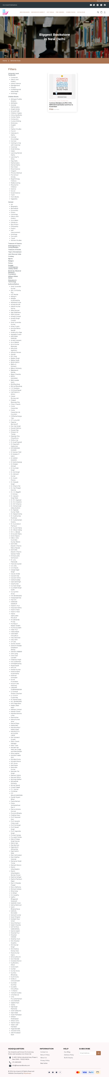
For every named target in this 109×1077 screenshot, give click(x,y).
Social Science (15, 193)
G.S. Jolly (14, 566)
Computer (14, 77)
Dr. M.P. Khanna (16, 504)
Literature (14, 222)
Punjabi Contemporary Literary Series (13, 267)
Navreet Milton (16, 777)
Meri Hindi (14, 167)
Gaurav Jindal (15, 574)
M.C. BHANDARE (16, 701)
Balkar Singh (15, 360)
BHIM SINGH (15, 362)
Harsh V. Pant (15, 612)
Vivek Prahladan (16, 1015)
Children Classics (16, 113)
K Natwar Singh (16, 659)
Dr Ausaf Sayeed (16, 442)
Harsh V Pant (15, 610)
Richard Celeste (16, 889)
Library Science (16, 83)
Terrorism (14, 236)
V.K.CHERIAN (15, 1001)
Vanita (13, 1005)
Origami (13, 171)
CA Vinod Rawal (16, 390)
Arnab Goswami (16, 340)
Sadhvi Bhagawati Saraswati (14, 899)
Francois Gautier (16, 564)
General (10, 202)
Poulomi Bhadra (16, 813)
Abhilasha (14, 103)
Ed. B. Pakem (15, 536)
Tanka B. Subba (16, 993)
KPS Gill (13, 667)
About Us (43, 1057)
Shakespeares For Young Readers (14, 246)
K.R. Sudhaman (16, 661)
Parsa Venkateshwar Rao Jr (15, 805)
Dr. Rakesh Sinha (16, 514)
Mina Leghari (15, 753)
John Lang (14, 653)
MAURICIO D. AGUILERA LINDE (15, 733)
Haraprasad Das (16, 598)
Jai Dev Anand (15, 643)
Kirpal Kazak (15, 665)
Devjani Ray (15, 430)
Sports (10, 258)
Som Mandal (15, 959)
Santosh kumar (16, 915)
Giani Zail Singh (16, 582)
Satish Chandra (16, 925)
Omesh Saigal (15, 787)
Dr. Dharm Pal (15, 486)
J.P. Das (13, 641)
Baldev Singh (15, 358)
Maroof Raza (15, 723)
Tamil (13, 195)
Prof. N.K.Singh (16, 825)
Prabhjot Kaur (15, 815)
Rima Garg (14, 891)
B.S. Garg (14, 356)
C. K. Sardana (15, 388)
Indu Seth (14, 639)
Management (15, 85)
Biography (14, 206)
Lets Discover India (14, 254)
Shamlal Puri (15, 933)
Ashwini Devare (16, 352)
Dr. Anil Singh (15, 472)
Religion (11, 261)
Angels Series (15, 109)
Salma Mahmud (16, 905)
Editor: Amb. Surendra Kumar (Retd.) (15, 540)
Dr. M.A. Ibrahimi (16, 502)
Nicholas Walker (16, 779)
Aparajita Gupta (16, 334)
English (13, 125)
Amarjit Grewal (16, 316)
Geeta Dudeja (15, 580)
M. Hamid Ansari (16, 699)
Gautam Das (15, 576)
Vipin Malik (14, 1013)
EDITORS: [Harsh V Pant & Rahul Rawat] (16, 546)
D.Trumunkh (15, 420)
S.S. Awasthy (15, 895)
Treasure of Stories (14, 249)
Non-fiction (14, 224)
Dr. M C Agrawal (16, 500)
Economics (14, 210)
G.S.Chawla (14, 568)
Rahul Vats (14, 843)
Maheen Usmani (16, 709)
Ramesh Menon (16, 865)
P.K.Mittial (14, 791)
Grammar (14, 147)
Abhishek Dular (16, 302)
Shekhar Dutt (15, 939)
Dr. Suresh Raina (16, 528)
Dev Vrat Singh (16, 426)
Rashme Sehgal (16, 877)
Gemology (14, 214)
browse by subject (38, 12)
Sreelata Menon (16, 961)
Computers (14, 119)
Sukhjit (13, 969)
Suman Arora (15, 971)
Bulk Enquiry (68, 1057)
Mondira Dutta (16, 759)
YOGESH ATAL (15, 1031)
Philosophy (14, 226)
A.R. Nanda (14, 294)
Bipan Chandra (16, 374)
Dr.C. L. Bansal (15, 532)
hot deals (50, 12)
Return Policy (45, 1055)
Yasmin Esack (15, 1023)
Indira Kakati (15, 631)
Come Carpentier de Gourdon (15, 412)
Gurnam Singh (16, 586)
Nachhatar (14, 765)
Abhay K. (14, 296)
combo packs (70, 12)
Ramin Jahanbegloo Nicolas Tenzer (16, 873)
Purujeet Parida (16, 837)
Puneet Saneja (16, 835)
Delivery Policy (69, 1055)
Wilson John (15, 1021)
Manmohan (14, 717)
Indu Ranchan (15, 637)
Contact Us (44, 1052)
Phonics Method (16, 173)
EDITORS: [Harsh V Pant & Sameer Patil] (16, 552)
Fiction (13, 212)
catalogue (81, 12)
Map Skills (14, 161)
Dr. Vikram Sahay (16, 530)
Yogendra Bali (15, 1029)
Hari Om (13, 600)
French (13, 131)
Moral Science (15, 169)
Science (13, 189)
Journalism (14, 220)
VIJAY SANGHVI (16, 1011)
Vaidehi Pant (15, 1003)
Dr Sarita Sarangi (16, 462)
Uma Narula (15, 995)
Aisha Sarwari (15, 310)
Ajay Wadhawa (16, 312)
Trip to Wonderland (14, 252)
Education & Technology (12, 281)
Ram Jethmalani (16, 855)
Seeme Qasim (15, 931)
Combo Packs (15, 117)
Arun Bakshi (15, 342)
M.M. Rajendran (16, 703)
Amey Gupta (15, 326)
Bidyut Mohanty (16, 368)
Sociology (14, 93)
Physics (13, 87)
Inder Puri (14, 629)
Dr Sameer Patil (16, 452)
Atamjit (13, 354)
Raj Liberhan (15, 845)
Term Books (15, 197)
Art (12, 204)
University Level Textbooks (13, 74)
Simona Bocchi (16, 957)
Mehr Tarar (14, 745)
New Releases (25, 12)
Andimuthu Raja (16, 332)
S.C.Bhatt (14, 893)
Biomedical (14, 208)
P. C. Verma (14, 789)
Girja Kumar (15, 584)
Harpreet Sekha (16, 608)
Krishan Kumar (16, 669)
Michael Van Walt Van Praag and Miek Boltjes (16, 749)
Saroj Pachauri (15, 923)
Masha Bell (14, 725)
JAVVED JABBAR (16, 651)
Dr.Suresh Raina (16, 534)
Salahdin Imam (16, 903)
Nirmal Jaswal (15, 785)
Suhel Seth (14, 967)
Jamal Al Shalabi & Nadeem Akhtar (16, 647)
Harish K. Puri (15, 606)
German (13, 141)
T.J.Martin (14, 991)
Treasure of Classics (15, 243)
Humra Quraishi (16, 627)
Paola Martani (15, 801)
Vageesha (14, 199)
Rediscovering (15, 183)
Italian (13, 151)
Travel (13, 238)
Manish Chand (15, 711)
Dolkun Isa (14, 440)
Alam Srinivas (15, 314)
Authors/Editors (13, 284)
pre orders (60, 12)
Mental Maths (15, 165)
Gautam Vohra (15, 578)
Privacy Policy (45, 1060)
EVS (12, 127)
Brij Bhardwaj (15, 384)
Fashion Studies (16, 129)
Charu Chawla (15, 404)
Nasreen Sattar (16, 775)
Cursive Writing (16, 121)
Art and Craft (15, 111)
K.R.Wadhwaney (16, 663)
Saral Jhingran (15, 917)
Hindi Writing (15, 149)
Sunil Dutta (15, 977)
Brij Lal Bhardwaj (16, 386)
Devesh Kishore (16, 428)
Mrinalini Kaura (16, 761)
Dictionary (14, 123)
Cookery (11, 256)
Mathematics (15, 163)
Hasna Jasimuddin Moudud (14, 616)
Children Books (13, 96)
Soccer (13, 191)
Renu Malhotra (16, 887)
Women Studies (16, 240)
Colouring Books (16, 115)
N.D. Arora (14, 763)
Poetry (13, 228)
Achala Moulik (15, 304)
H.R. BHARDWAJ (16, 596)
